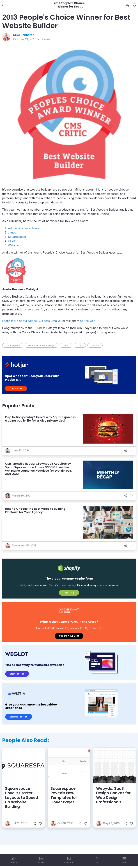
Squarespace (17, 237)
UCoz (12, 241)
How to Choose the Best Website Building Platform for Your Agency (35, 510)
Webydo (13, 245)
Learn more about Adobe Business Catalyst (32, 321)
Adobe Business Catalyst (25, 228)
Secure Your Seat (69, 635)
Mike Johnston (23, 35)
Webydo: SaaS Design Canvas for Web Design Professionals (113, 795)
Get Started (16, 388)
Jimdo (12, 232)
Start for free (17, 673)
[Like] (134, 5)
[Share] (128, 5)
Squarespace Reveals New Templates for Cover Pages (63, 795)
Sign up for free (18, 716)
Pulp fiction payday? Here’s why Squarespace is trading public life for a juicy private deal (40, 419)
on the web (87, 321)
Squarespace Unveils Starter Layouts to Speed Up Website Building (21, 797)
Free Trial (69, 592)
